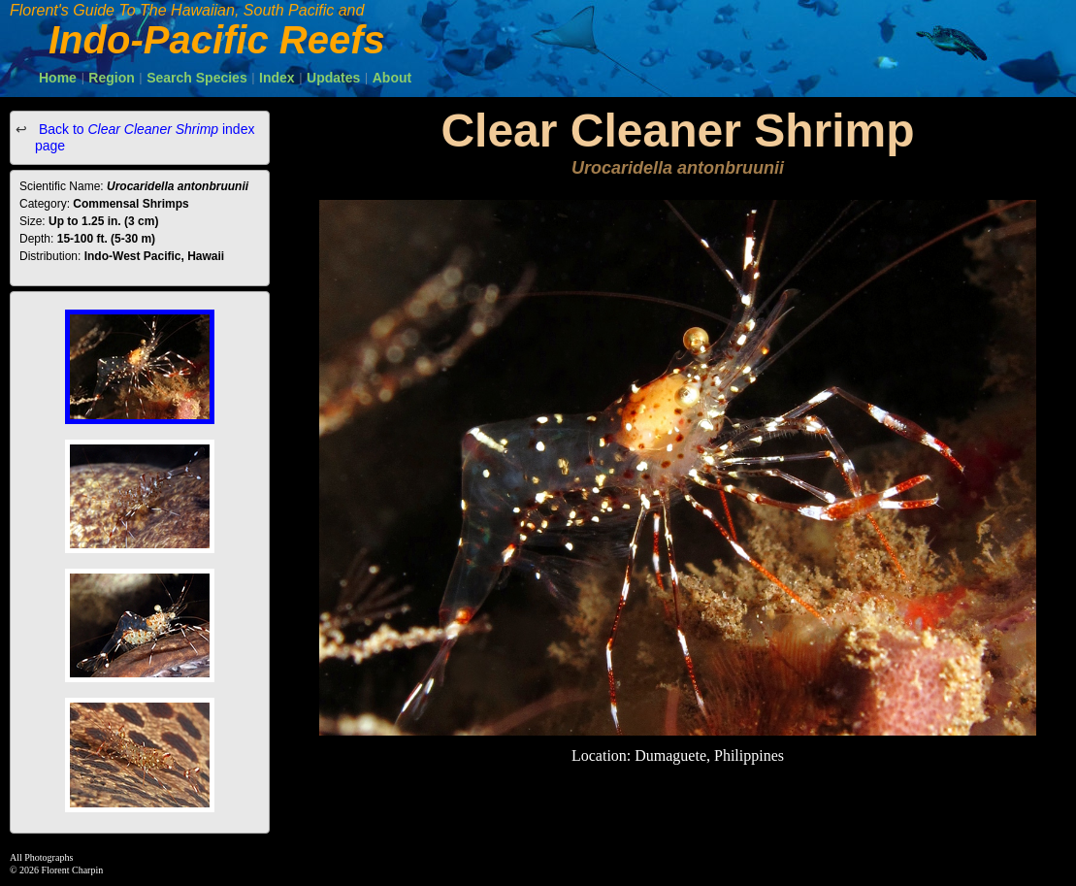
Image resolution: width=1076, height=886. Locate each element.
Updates (333, 77)
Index (277, 77)
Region (111, 77)
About (392, 77)
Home (58, 77)
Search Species (197, 77)
